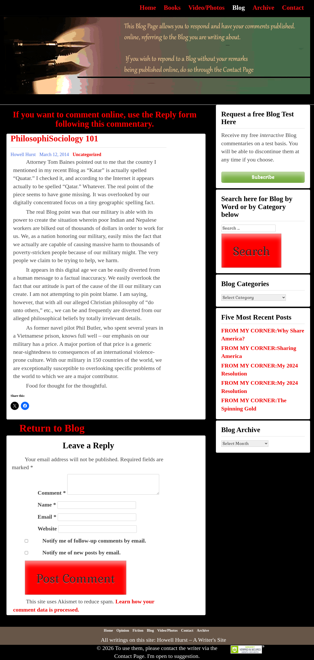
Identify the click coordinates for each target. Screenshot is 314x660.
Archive (263, 7)
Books (172, 7)
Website (47, 528)
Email (47, 516)
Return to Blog (51, 428)
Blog (238, 7)
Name (47, 504)
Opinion (122, 630)
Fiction (138, 630)
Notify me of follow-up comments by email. (94, 540)
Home (148, 7)
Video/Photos (206, 7)
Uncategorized (87, 154)
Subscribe (263, 177)
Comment (52, 493)
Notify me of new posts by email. (82, 552)
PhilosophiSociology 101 (54, 138)
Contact (293, 7)
